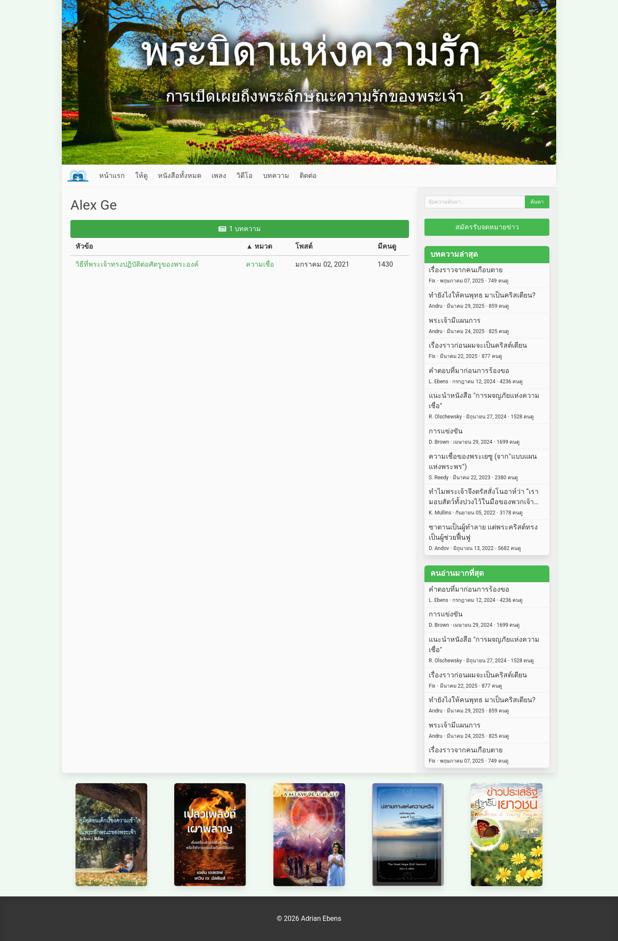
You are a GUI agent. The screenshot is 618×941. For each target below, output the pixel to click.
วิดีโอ (244, 175)
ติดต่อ (308, 175)
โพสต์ (303, 246)
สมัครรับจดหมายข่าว (487, 227)
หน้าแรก (112, 175)
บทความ (276, 175)
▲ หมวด (259, 246)
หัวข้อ (84, 246)
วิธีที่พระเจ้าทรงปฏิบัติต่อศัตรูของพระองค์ (137, 264)
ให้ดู (141, 175)
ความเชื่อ (260, 264)
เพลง (219, 175)
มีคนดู (387, 246)
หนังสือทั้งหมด (179, 175)
